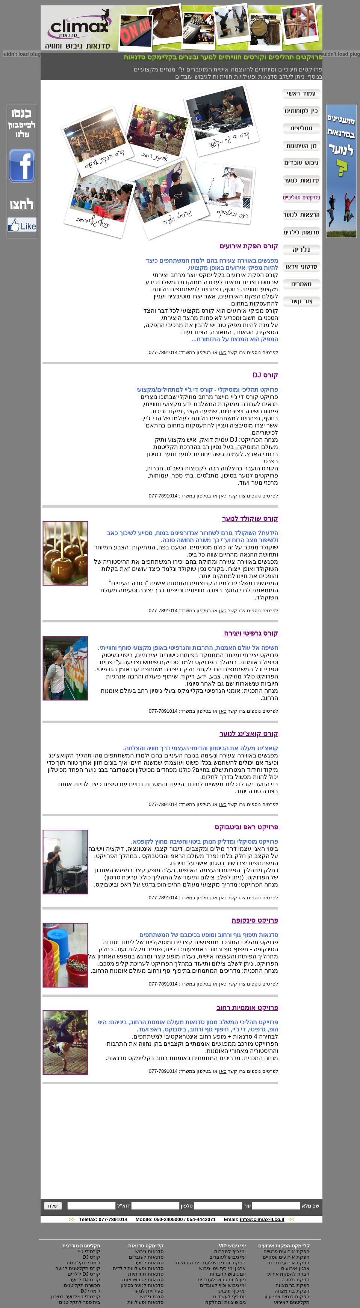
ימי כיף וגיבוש (232, 1291)
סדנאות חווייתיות (145, 1274)
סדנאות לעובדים (146, 1257)
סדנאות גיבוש (149, 1251)
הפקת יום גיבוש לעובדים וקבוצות (211, 1262)
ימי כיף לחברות (230, 1251)
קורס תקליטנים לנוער (78, 1268)
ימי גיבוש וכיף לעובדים (223, 1285)
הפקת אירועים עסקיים (286, 1257)
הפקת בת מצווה (292, 1291)
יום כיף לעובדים (229, 1296)
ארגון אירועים (295, 1268)
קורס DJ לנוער (85, 1279)
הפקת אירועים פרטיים (286, 1251)
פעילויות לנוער (148, 1291)
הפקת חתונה (295, 1279)
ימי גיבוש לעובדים (227, 1257)
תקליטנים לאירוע (292, 1302)
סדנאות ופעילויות (145, 1302)
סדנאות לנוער (149, 1262)
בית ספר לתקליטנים (79, 1302)
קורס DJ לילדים (84, 1274)
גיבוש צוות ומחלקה (225, 1302)
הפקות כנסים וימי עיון (287, 1296)
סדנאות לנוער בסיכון (142, 1285)
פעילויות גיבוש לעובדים (222, 1279)
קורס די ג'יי (89, 1251)
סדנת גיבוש (151, 1296)
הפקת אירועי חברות (288, 1262)
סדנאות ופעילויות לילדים (138, 1268)
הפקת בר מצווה (292, 1285)
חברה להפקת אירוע (288, 1274)
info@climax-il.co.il (262, 1219)
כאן (223, 352)
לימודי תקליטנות (84, 1262)
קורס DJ (92, 1257)
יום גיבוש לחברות (228, 1274)
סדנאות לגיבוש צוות (142, 1279)
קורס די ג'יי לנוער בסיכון (75, 1296)
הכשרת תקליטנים (82, 1285)
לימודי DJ (91, 1291)
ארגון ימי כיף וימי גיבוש (222, 1268)
